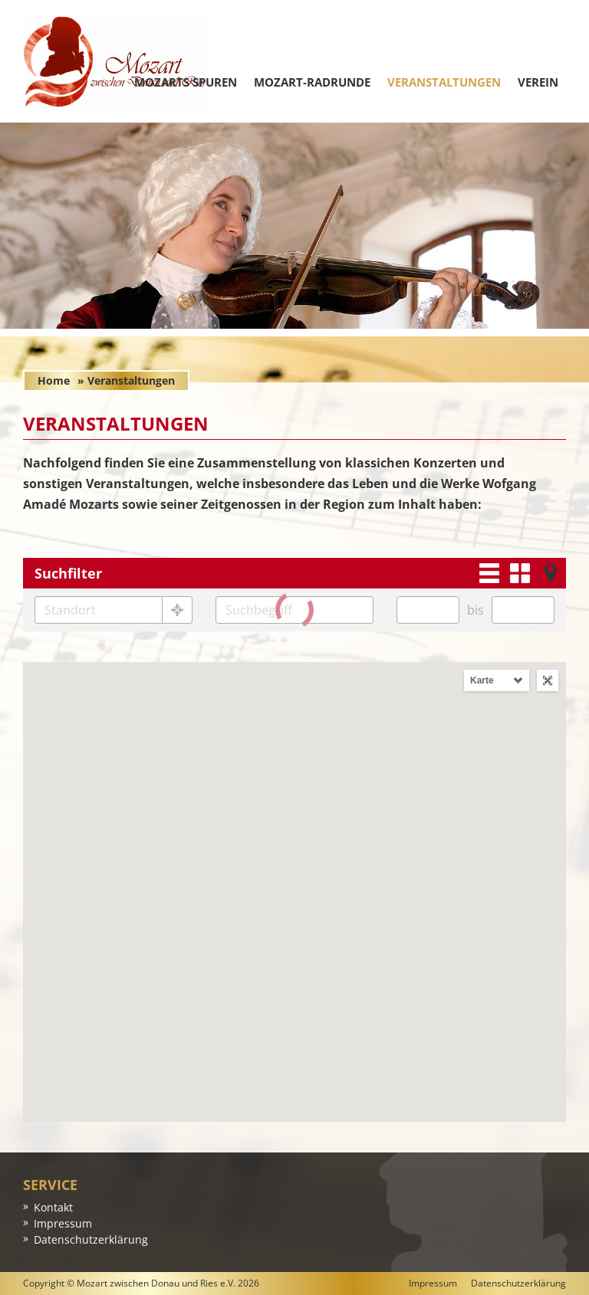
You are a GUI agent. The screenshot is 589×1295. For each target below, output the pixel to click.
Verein (538, 82)
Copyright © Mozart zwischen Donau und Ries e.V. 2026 (141, 1283)
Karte (482, 680)
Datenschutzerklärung (91, 1239)
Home (54, 380)
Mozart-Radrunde (312, 82)
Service (50, 1185)
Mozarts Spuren (185, 82)
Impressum (63, 1223)
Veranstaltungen (444, 82)
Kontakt (53, 1207)
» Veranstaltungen (126, 380)
